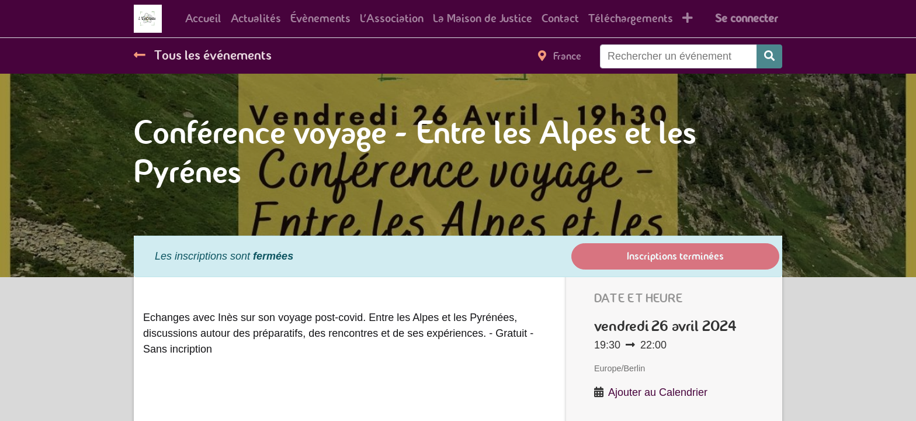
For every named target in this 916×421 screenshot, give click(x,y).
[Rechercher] (769, 56)
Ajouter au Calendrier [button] (657, 392)
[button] (688, 18)
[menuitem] (203, 18)
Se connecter (746, 18)
